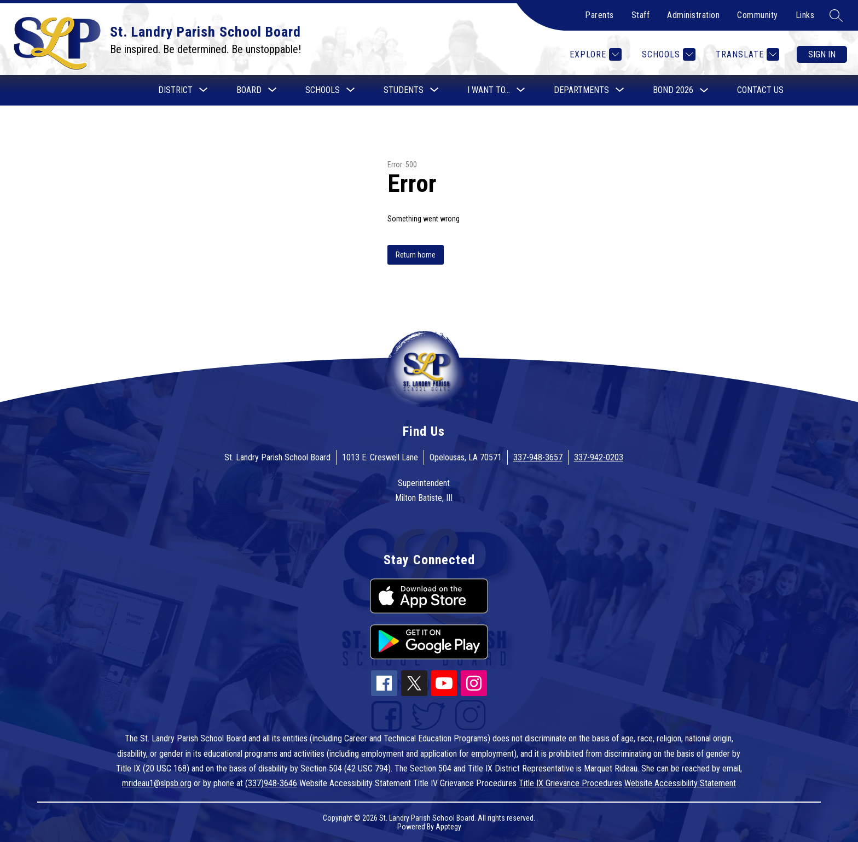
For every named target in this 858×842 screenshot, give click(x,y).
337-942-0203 (598, 457)
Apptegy (448, 826)
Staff (640, 15)
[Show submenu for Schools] (322, 90)
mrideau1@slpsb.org (157, 783)
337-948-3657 (538, 457)
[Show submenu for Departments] (581, 90)
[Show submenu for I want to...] (488, 90)
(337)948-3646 (271, 783)
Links (805, 15)
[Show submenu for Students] (404, 90)
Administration (693, 15)
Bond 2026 (673, 90)
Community (757, 15)
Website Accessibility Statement (680, 783)
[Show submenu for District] (175, 90)
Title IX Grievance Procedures (570, 783)
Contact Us (760, 90)
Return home (416, 254)
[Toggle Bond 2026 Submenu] (704, 90)
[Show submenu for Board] (249, 90)
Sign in (822, 54)
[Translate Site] (746, 54)
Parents (599, 15)
